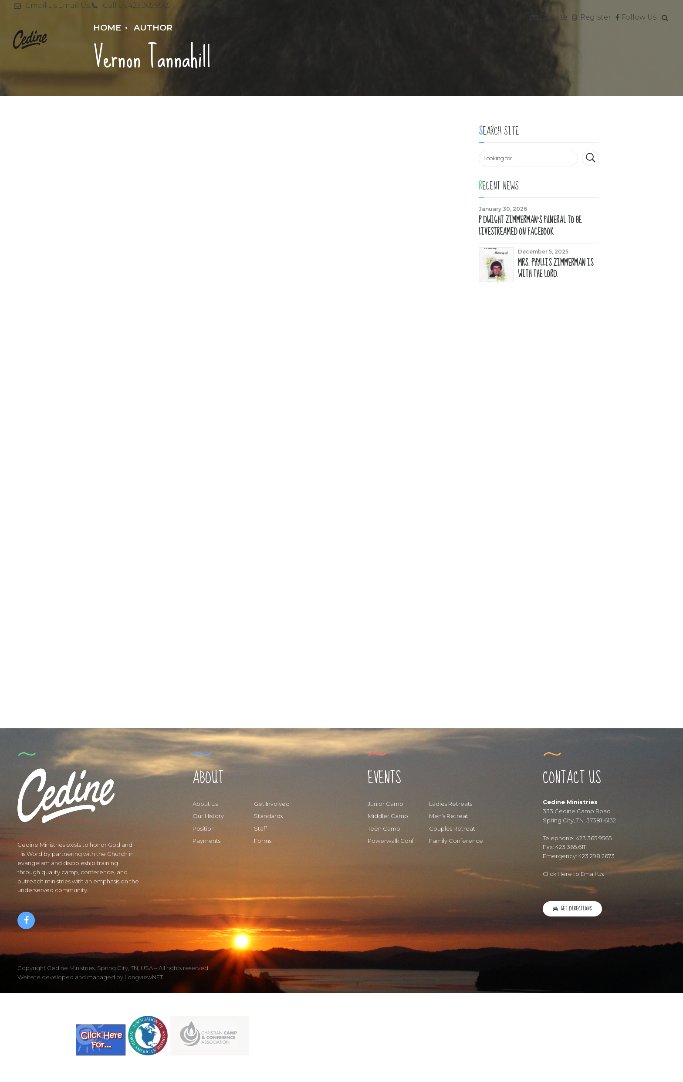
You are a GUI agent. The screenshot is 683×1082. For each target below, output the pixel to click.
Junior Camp (385, 804)
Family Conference (456, 842)
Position (204, 829)
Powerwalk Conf (391, 842)
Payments (206, 842)
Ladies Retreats (450, 804)
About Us (205, 804)
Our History (208, 817)
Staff (260, 829)
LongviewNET (144, 978)
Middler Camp (388, 817)
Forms (262, 842)
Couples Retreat (452, 829)
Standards (268, 817)
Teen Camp (384, 829)
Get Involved (272, 804)
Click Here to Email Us (573, 875)
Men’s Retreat (448, 817)
